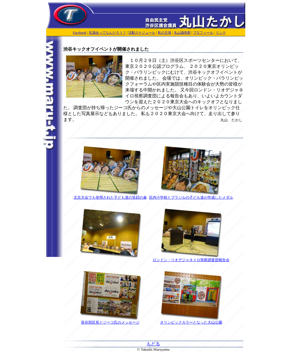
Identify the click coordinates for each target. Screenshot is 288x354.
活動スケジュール (141, 33)
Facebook (79, 33)
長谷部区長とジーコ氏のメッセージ (110, 320)
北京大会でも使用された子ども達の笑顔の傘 (110, 196)
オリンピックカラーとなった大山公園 (191, 320)
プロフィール (203, 33)
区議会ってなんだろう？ (107, 33)
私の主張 (164, 33)
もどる (153, 343)
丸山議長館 (182, 33)
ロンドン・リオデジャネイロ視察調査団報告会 (191, 258)
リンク (221, 33)
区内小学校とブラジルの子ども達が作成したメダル (191, 196)
